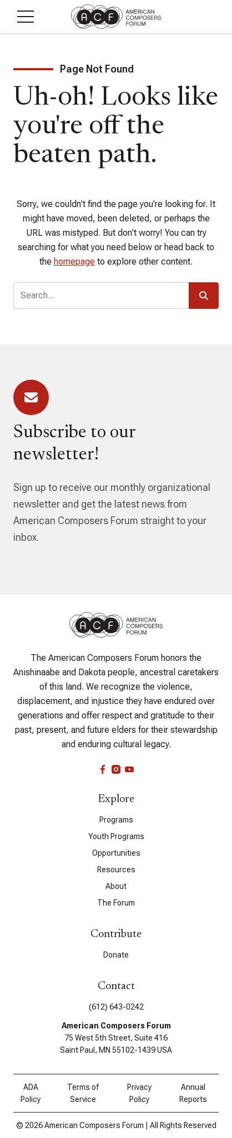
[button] (25, 16)
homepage (74, 261)
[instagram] (116, 769)
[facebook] (102, 769)
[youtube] (129, 769)
